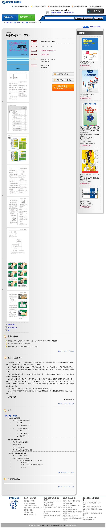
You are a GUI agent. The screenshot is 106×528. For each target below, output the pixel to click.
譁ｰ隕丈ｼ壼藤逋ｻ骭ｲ (39, 6)
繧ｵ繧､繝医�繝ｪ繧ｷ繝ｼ (70, 516)
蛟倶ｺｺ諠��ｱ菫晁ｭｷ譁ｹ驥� (72, 501)
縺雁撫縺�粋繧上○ (98, 6)
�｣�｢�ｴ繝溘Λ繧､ (30, 514)
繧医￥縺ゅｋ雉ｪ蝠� (80, 6)
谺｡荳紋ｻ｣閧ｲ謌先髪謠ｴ (70, 509)
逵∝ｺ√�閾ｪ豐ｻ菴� (30, 505)
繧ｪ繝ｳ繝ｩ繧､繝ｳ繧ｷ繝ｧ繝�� (60, 6)
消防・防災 (21, 22)
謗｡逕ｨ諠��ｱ (48, 505)
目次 (8, 330)
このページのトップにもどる (66, 351)
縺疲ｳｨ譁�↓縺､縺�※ (22, 6)
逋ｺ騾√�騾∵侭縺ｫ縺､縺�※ (92, 507)
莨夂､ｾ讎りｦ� (48, 503)
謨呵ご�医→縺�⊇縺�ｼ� (33, 507)
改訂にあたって (12, 327)
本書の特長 (10, 324)
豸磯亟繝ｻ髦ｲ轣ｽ (29, 503)
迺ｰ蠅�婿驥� (67, 503)
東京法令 (9, 22)
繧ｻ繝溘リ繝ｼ (28, 512)
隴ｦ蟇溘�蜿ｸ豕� (30, 501)
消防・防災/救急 (95, 26)
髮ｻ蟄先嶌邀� (29, 510)
